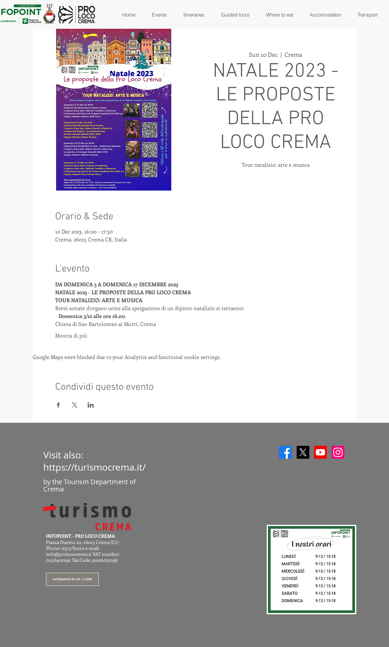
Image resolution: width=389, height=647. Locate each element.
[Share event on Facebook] (58, 405)
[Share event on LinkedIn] (91, 405)
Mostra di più (71, 335)
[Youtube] (320, 452)
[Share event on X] (74, 405)
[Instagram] (337, 452)
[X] (302, 452)
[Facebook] (285, 452)
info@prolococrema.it (69, 554)
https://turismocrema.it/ (94, 467)
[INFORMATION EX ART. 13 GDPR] (72, 579)
